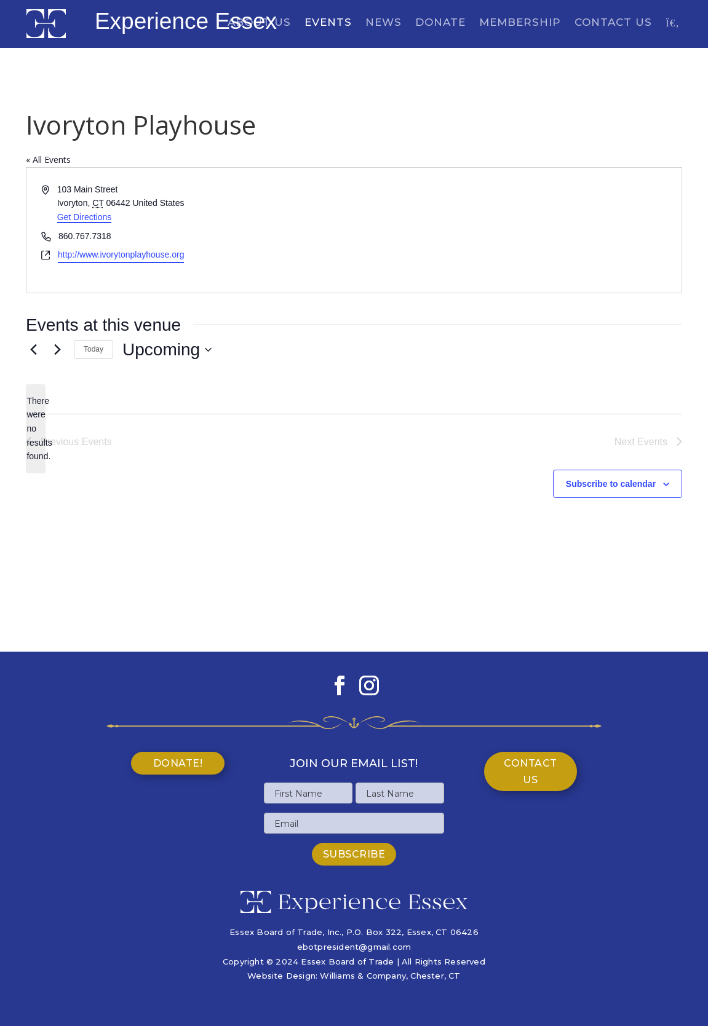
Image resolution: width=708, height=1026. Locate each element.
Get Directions (84, 217)
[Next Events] (57, 349)
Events (328, 23)
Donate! (178, 763)
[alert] (36, 428)
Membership (520, 23)
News (383, 23)
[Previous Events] (33, 349)
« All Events (48, 159)
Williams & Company (363, 976)
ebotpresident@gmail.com (354, 947)
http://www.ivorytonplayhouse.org (121, 254)
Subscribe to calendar (611, 484)
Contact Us (613, 23)
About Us (259, 23)
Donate (440, 23)
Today (93, 349)
